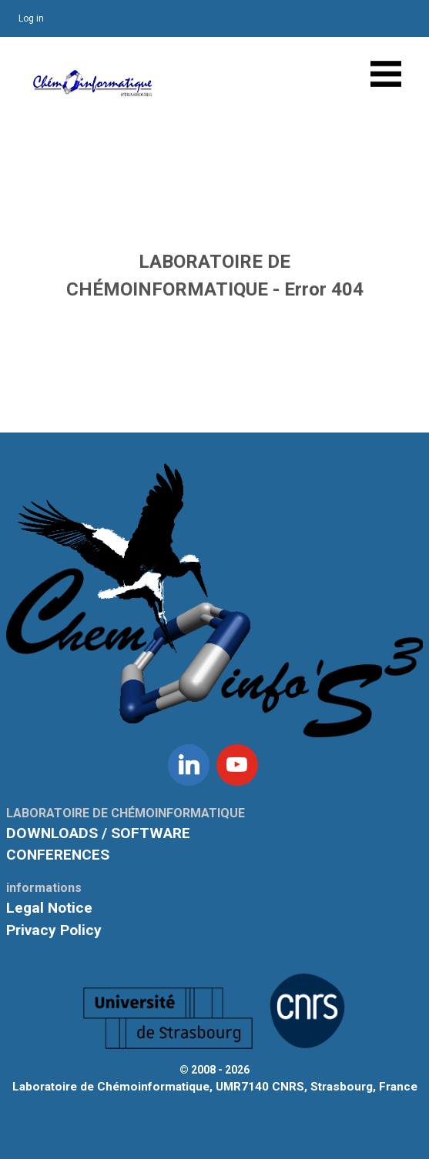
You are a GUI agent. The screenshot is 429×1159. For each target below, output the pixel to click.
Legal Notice (49, 908)
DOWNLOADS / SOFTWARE (98, 833)
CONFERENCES (57, 854)
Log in (31, 18)
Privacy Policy (54, 930)
